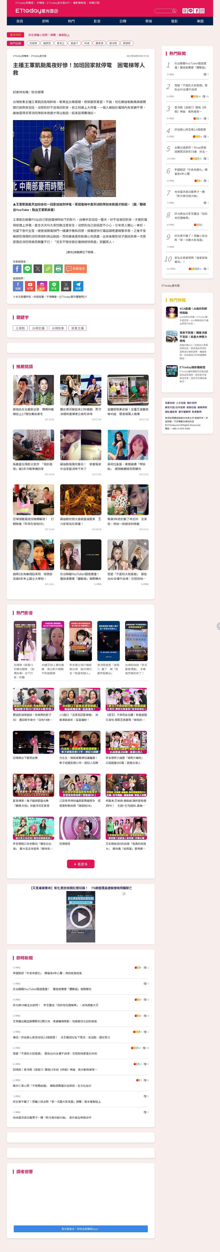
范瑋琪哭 (64, 844)
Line (190, 10)
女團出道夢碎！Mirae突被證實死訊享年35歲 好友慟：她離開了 (190, 149)
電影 (174, 21)
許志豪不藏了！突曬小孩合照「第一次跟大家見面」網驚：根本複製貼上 (57, 1101)
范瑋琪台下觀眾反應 (25, 758)
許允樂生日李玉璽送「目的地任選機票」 (190, 215)
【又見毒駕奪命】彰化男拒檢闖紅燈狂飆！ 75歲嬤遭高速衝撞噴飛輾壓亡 (80, 888)
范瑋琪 (33, 43)
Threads (185, 10)
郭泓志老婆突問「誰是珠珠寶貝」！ (190, 260)
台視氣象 (58, 328)
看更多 (83, 864)
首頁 (19, 21)
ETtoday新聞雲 (24, 2)
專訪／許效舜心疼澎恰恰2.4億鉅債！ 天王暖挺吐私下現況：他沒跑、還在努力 (61, 1037)
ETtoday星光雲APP (58, 2)
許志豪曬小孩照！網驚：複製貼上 (49, 35)
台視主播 (38, 328)
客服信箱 (191, 407)
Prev (18, 645)
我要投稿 (170, 402)
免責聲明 (196, 411)
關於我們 (192, 402)
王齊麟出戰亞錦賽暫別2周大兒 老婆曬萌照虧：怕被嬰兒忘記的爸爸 (55, 1021)
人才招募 (181, 402)
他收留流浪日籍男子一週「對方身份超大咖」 (189, 194)
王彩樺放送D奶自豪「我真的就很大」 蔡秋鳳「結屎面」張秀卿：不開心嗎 (126, 849)
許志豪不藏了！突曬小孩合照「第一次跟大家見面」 (190, 238)
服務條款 (202, 407)
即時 (45, 21)
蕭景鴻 (99, 43)
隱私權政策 (171, 411)
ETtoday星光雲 (37, 11)
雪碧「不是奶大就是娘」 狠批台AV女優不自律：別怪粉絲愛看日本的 (127, 578)
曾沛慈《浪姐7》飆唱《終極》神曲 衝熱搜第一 (190, 109)
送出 (174, 11)
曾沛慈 (113, 43)
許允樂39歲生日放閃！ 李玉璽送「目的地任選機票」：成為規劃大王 (55, 1005)
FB (196, 10)
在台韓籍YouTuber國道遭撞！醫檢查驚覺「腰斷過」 (190, 65)
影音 (97, 21)
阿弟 (87, 43)
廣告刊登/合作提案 (175, 407)
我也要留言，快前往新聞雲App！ (81, 1229)
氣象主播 (77, 328)
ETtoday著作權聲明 (72, 296)
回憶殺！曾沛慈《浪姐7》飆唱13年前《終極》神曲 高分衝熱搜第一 (55, 1069)
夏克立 (61, 43)
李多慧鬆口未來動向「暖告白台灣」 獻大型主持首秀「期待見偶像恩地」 (33, 849)
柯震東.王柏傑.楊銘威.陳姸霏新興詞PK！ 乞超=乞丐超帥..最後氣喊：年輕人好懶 (126, 806)
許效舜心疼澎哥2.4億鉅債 (190, 129)
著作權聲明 (184, 411)
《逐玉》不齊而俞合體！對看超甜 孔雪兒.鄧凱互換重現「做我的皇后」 (128, 720)
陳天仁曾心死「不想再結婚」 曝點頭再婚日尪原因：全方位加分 (52, 1086)
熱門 (71, 21)
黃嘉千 (74, 43)
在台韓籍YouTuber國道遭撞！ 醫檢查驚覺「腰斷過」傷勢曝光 (52, 989)
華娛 (148, 21)
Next (143, 645)
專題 (200, 21)
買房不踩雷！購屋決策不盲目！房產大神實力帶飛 (193, 336)
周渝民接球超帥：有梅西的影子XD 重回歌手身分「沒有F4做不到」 (32, 720)
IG (202, 10)
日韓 (122, 21)
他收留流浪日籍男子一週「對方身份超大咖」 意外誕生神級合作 (52, 1117)
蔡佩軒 (127, 43)
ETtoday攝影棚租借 (192, 367)
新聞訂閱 (94, 2)
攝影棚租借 (79, 2)
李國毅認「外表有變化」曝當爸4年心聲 (190, 171)
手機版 (40, 2)
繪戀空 (47, 43)
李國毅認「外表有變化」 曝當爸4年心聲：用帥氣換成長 (47, 973)
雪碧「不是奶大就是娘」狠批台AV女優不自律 (190, 87)
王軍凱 (20, 328)
